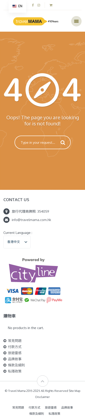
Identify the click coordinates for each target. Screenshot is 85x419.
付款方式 (15, 347)
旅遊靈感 (15, 353)
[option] (17, 6)
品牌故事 (15, 359)
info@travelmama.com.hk (31, 220)
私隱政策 (15, 371)
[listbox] (17, 242)
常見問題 (15, 341)
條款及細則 (16, 365)
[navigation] (17, 6)
